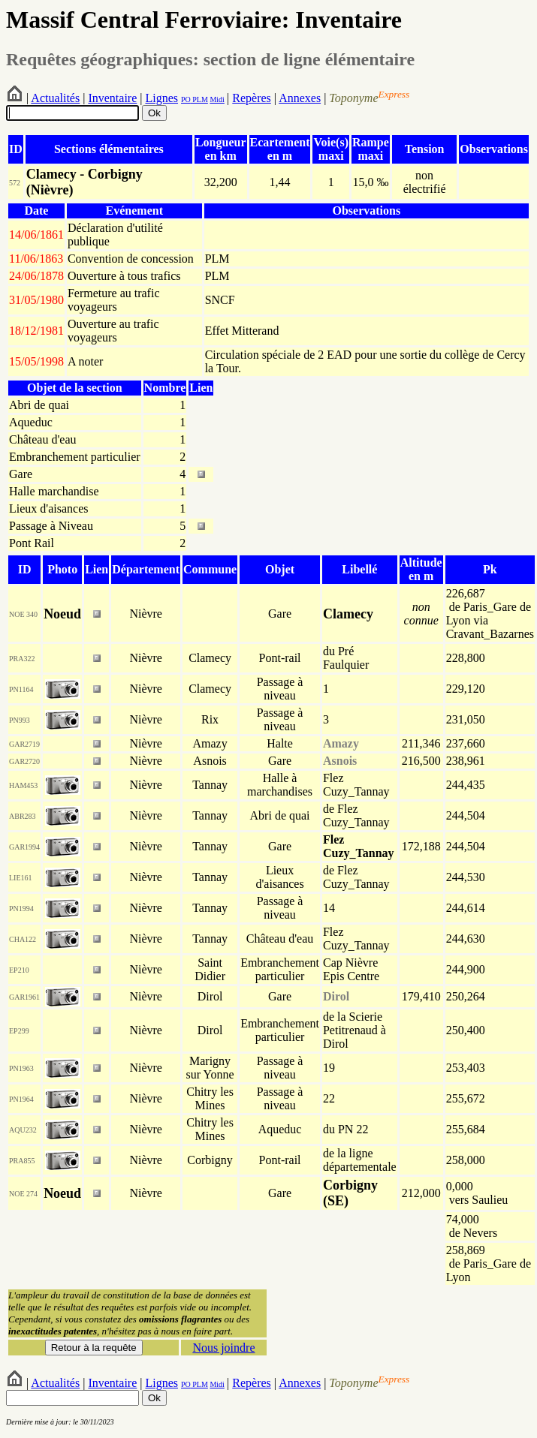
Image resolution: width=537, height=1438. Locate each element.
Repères (251, 98)
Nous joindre (223, 1347)
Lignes (161, 98)
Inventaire (112, 98)
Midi (217, 99)
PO (186, 99)
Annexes (300, 98)
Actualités (55, 98)
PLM (199, 99)
